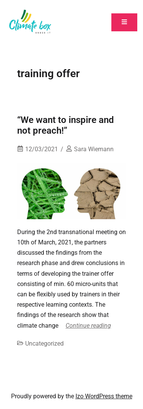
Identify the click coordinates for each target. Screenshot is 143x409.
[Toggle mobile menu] (124, 22)
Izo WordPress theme (104, 396)
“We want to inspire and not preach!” (65, 125)
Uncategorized (44, 343)
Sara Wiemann (94, 149)
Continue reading (88, 325)
